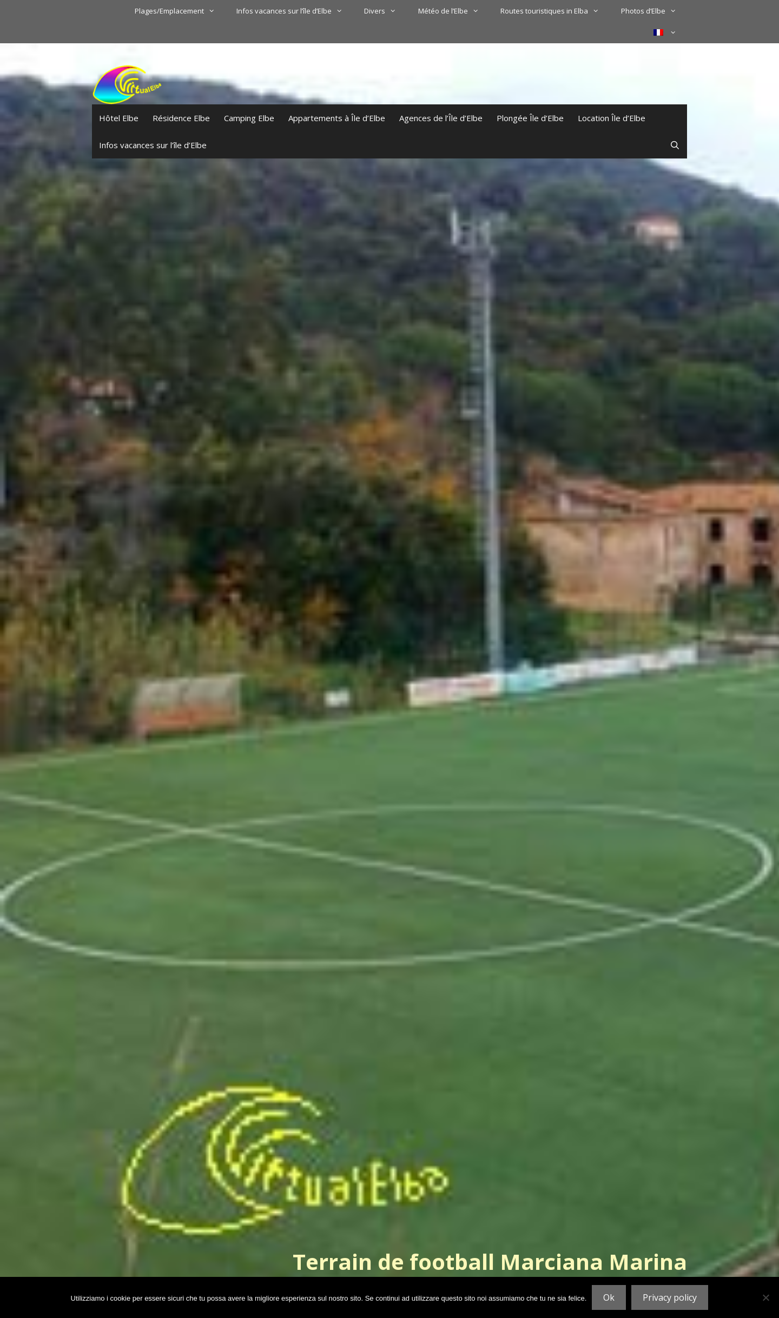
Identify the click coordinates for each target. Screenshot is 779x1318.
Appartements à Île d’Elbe (336, 117)
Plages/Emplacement (180, 11)
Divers (385, 11)
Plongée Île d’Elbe (530, 117)
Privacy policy (670, 1297)
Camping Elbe (249, 117)
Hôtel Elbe (118, 117)
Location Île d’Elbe (611, 117)
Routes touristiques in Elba (555, 11)
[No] (765, 1297)
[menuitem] (665, 32)
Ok (609, 1297)
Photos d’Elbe (654, 11)
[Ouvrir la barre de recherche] (675, 144)
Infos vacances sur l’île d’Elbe (294, 11)
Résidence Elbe (181, 117)
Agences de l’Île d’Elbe (441, 117)
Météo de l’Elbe (454, 11)
